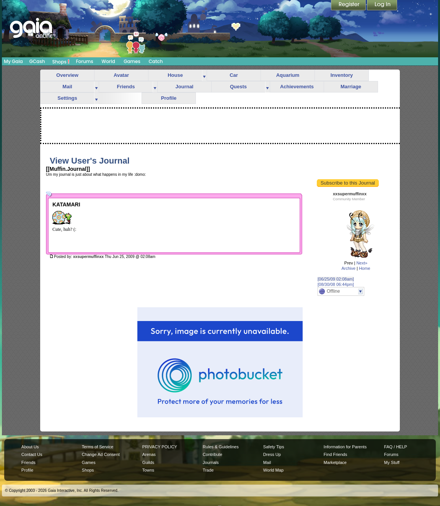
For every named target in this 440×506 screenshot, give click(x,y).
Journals (211, 462)
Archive (348, 268)
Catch (156, 61)
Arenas (149, 454)
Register (349, 5)
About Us (30, 446)
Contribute (212, 454)
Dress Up (272, 454)
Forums (84, 61)
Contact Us (31, 454)
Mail (67, 86)
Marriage (351, 86)
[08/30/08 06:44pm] (336, 284)
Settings (67, 98)
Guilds (148, 462)
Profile (168, 98)
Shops (61, 61)
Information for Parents (345, 446)
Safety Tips (273, 446)
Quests (238, 86)
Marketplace (335, 462)
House (175, 75)
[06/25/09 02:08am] (336, 279)
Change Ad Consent (101, 454)
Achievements (297, 86)
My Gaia (13, 61)
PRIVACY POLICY (159, 446)
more (204, 75)
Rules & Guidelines (221, 446)
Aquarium (288, 75)
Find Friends (335, 454)
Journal (185, 86)
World (108, 61)
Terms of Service (97, 446)
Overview (67, 75)
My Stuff (391, 462)
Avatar (121, 75)
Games (132, 61)
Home (364, 268)
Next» (361, 263)
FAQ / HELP (395, 446)
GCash (37, 61)
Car (234, 75)
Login (382, 5)
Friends (126, 86)
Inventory (342, 75)
